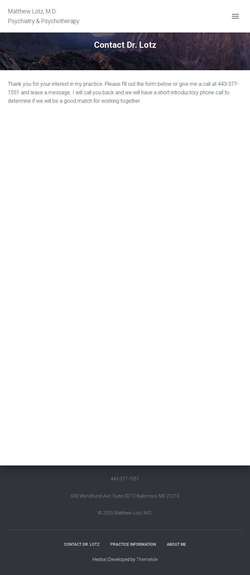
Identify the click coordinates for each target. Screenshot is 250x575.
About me (176, 544)
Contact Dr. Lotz (82, 544)
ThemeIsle (147, 559)
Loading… (112, 281)
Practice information (133, 544)
